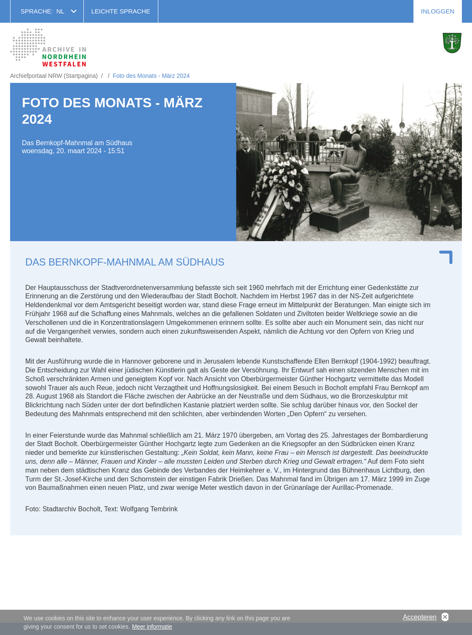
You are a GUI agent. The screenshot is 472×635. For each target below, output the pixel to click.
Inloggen (437, 11)
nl (60, 11)
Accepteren (420, 619)
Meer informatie (152, 628)
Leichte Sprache (120, 11)
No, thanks (445, 619)
